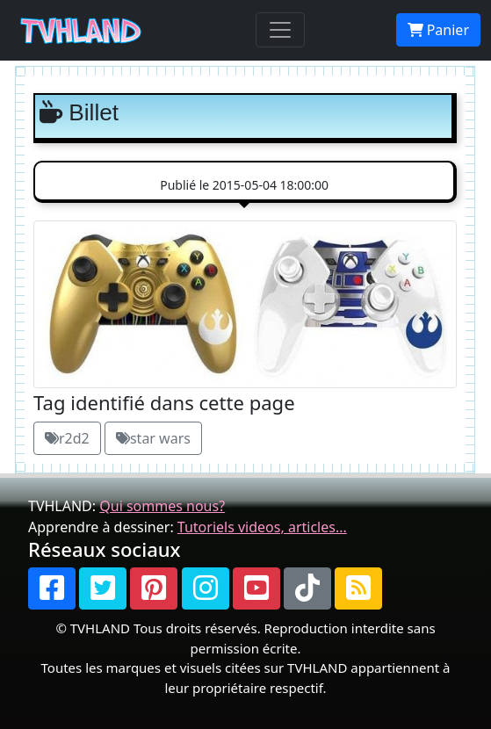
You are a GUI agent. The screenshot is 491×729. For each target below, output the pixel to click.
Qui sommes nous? (162, 506)
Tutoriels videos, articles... (262, 527)
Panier (438, 30)
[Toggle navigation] (280, 29)
